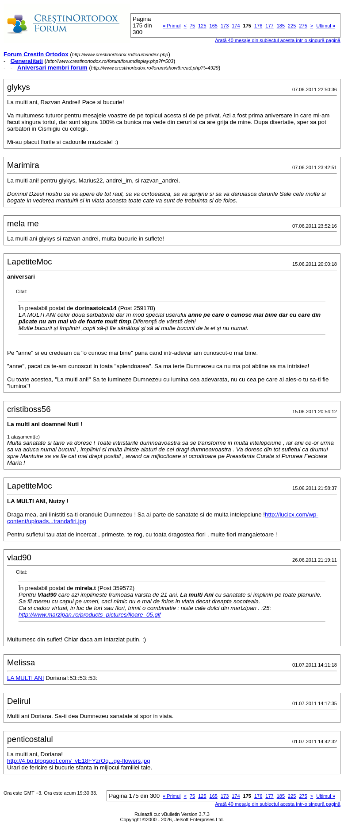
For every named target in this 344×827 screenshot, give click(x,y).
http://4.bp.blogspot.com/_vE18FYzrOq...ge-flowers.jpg (78, 760)
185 (281, 25)
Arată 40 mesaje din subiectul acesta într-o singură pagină (277, 40)
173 (225, 25)
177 (269, 25)
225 (292, 25)
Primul (171, 25)
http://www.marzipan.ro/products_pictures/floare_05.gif (90, 614)
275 (303, 25)
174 (236, 25)
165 (214, 25)
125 (202, 25)
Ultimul (325, 25)
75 (192, 25)
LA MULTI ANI (25, 678)
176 (258, 25)
